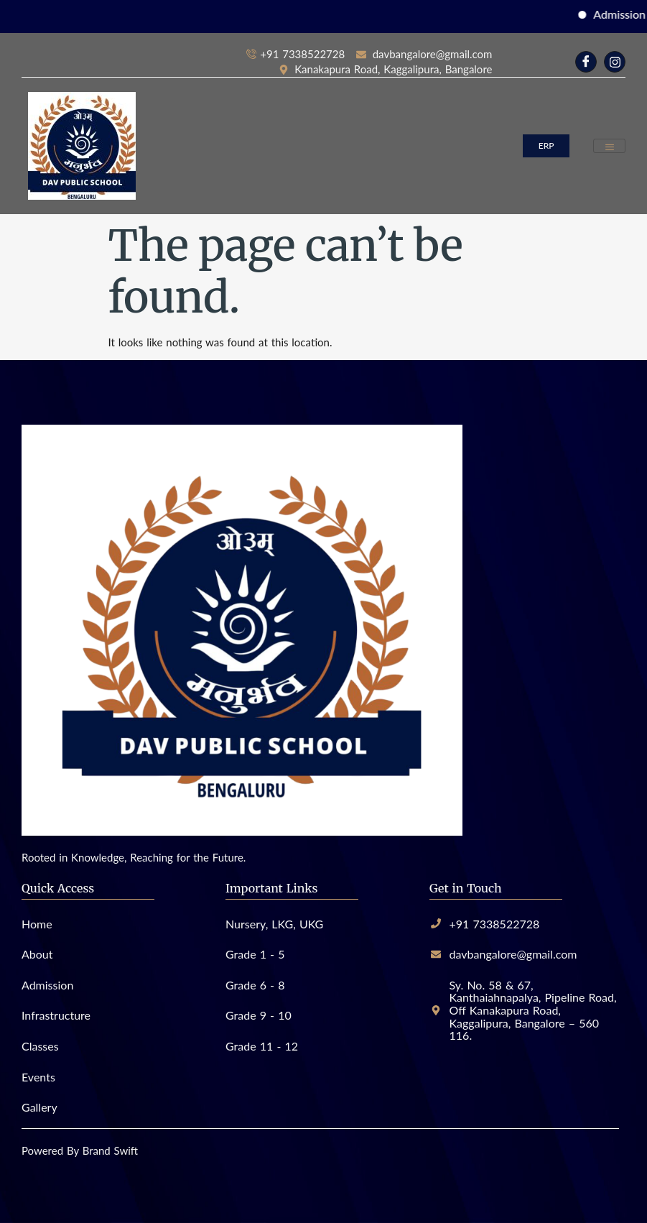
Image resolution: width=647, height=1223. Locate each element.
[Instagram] (614, 62)
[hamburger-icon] (609, 146)
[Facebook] (586, 62)
